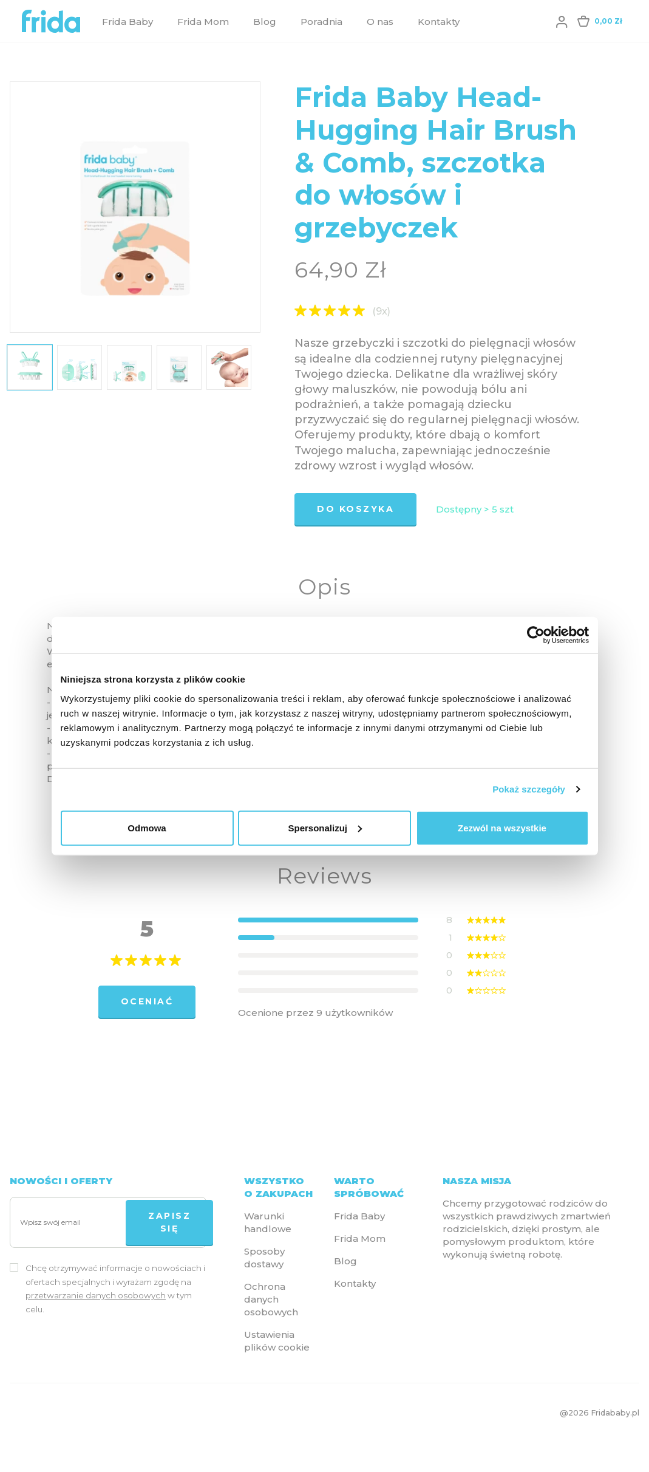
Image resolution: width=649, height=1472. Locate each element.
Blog (264, 21)
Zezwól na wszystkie (502, 827)
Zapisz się (169, 1222)
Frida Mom (203, 21)
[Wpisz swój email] (70, 1223)
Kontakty (439, 21)
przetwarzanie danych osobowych (95, 1295)
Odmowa (146, 827)
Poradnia (321, 21)
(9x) (381, 311)
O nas (380, 21)
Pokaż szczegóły (528, 789)
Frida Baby (127, 21)
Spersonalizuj (325, 827)
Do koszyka (355, 508)
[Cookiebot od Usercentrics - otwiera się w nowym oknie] (536, 635)
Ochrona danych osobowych (271, 1299)
